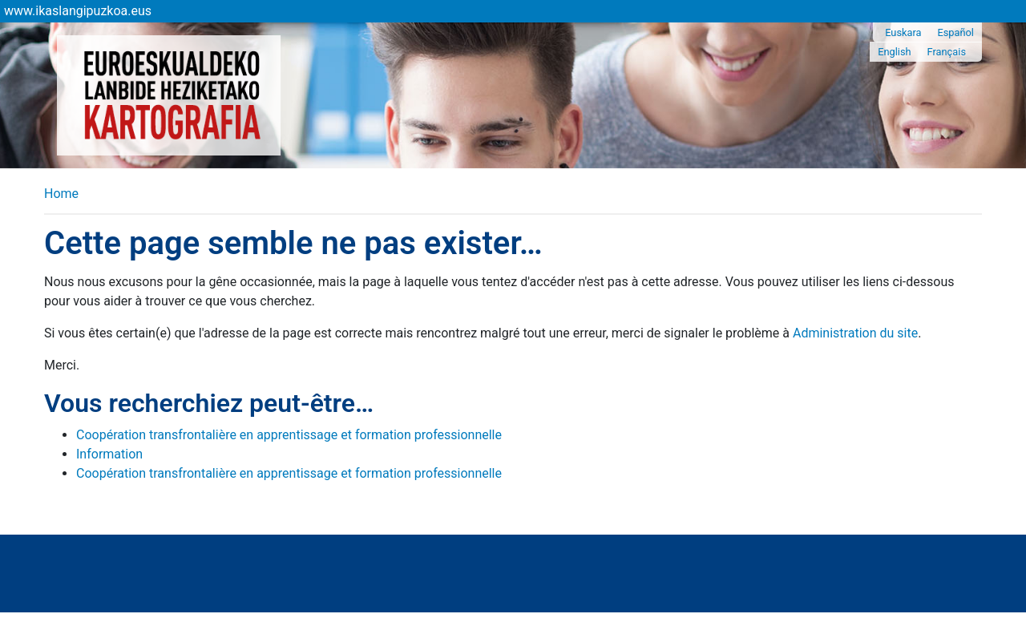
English (894, 52)
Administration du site (855, 333)
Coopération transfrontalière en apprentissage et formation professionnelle (289, 434)
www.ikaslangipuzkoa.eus (77, 10)
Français (946, 52)
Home (61, 193)
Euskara (903, 32)
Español (955, 32)
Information (109, 454)
